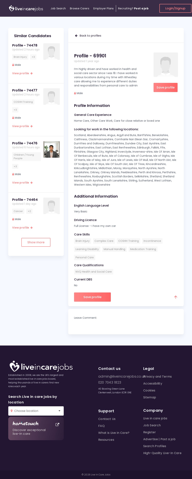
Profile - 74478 (25, 45)
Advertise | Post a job (159, 439)
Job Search (58, 8)
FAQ (101, 426)
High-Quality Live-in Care (162, 453)
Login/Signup (175, 8)
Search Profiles (154, 446)
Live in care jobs (155, 418)
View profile (22, 73)
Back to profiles (88, 35)
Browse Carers (79, 8)
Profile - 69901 (90, 56)
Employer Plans (103, 8)
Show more (35, 242)
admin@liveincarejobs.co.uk (122, 376)
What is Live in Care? (114, 433)
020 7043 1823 (109, 382)
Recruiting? (133, 8)
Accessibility (152, 383)
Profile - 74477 (24, 90)
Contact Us (107, 419)
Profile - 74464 (25, 199)
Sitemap (149, 397)
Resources (106, 440)
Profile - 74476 (25, 143)
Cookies (149, 390)
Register (149, 432)
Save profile (166, 87)
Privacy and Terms (157, 376)
